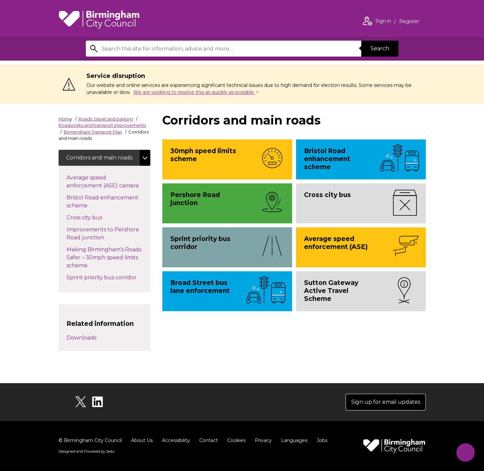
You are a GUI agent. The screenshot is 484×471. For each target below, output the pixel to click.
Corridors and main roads (100, 157)
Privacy (263, 440)
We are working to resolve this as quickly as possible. (194, 92)
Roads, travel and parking (106, 118)
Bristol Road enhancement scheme (102, 201)
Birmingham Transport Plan (93, 131)
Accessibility (176, 440)
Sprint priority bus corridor (108, 277)
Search (380, 48)
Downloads (81, 338)
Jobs (322, 440)
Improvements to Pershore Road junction (103, 233)
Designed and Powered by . (87, 451)
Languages (294, 440)
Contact (208, 440)
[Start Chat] (465, 452)
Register (409, 22)
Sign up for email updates (385, 402)
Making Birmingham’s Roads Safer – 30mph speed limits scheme (104, 257)
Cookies (236, 440)
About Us (142, 440)
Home (65, 118)
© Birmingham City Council (90, 440)
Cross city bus (91, 217)
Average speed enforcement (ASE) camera (108, 181)
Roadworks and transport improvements (102, 125)
